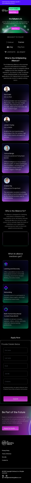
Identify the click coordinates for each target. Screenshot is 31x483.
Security (4, 457)
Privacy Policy (5, 450)
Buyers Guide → (14, 9)
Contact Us (5, 460)
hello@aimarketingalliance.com (11, 477)
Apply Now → (13, 12)
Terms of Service (6, 453)
